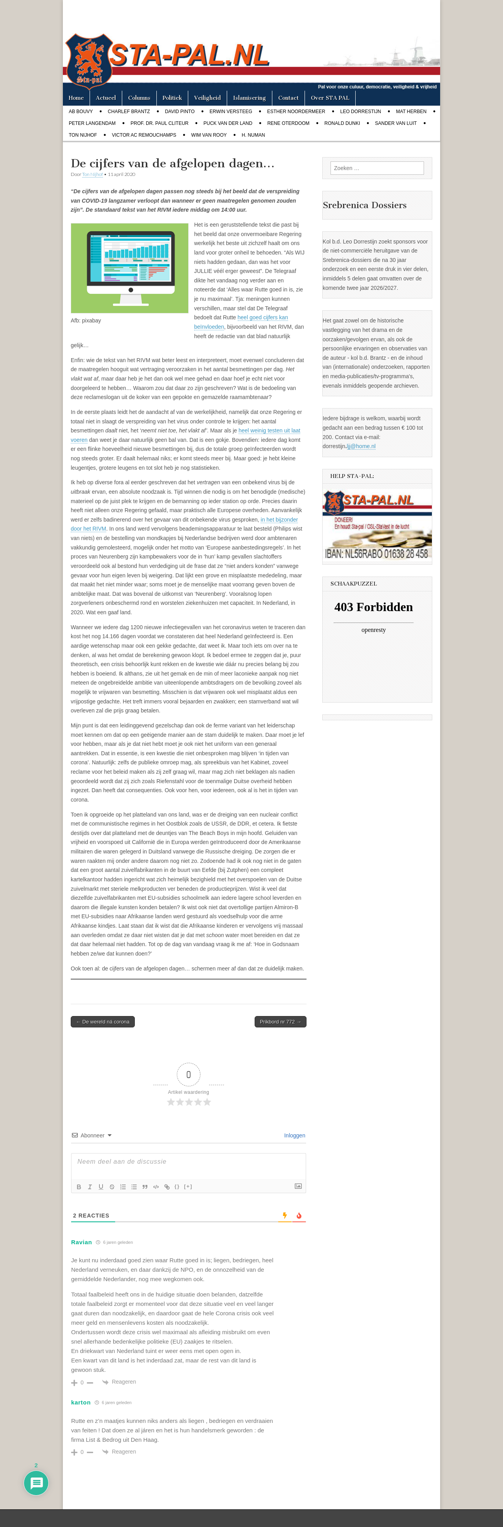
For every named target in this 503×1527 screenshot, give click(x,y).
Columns (139, 98)
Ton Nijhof (83, 135)
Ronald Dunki (342, 123)
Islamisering (249, 98)
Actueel (106, 98)
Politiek (172, 98)
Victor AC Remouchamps (144, 135)
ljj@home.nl (361, 446)
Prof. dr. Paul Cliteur (159, 123)
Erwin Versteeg (230, 111)
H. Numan (253, 135)
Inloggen (294, 1135)
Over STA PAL (330, 98)
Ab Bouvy (81, 111)
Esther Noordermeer (296, 111)
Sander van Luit (396, 123)
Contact (288, 98)
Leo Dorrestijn (360, 111)
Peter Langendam (92, 123)
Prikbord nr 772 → (280, 1022)
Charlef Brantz (129, 111)
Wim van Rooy (209, 135)
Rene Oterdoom (288, 123)
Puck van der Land (228, 123)
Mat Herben (411, 111)
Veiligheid (207, 98)
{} (177, 1186)
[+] (188, 1186)
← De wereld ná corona (103, 1022)
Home (76, 98)
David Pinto (180, 111)
